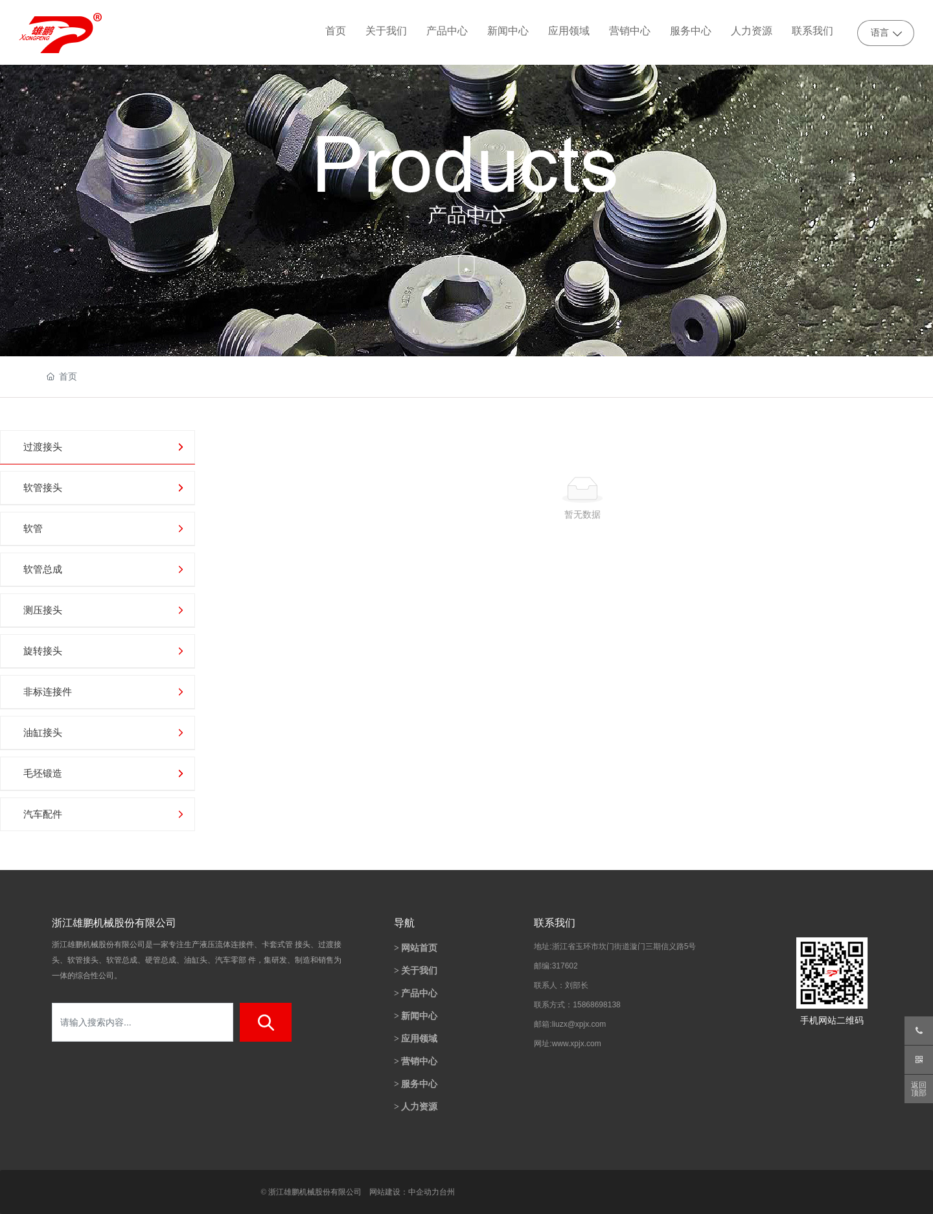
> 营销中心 (415, 1061)
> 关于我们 (415, 971)
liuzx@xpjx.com (579, 1024)
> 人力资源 (415, 1107)
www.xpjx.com (576, 1043)
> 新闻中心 (415, 1016)
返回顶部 (919, 1089)
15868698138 (596, 1004)
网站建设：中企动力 (404, 1192)
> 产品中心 (415, 993)
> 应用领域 (415, 1039)
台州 (447, 1192)
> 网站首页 (415, 948)
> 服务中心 (415, 1084)
